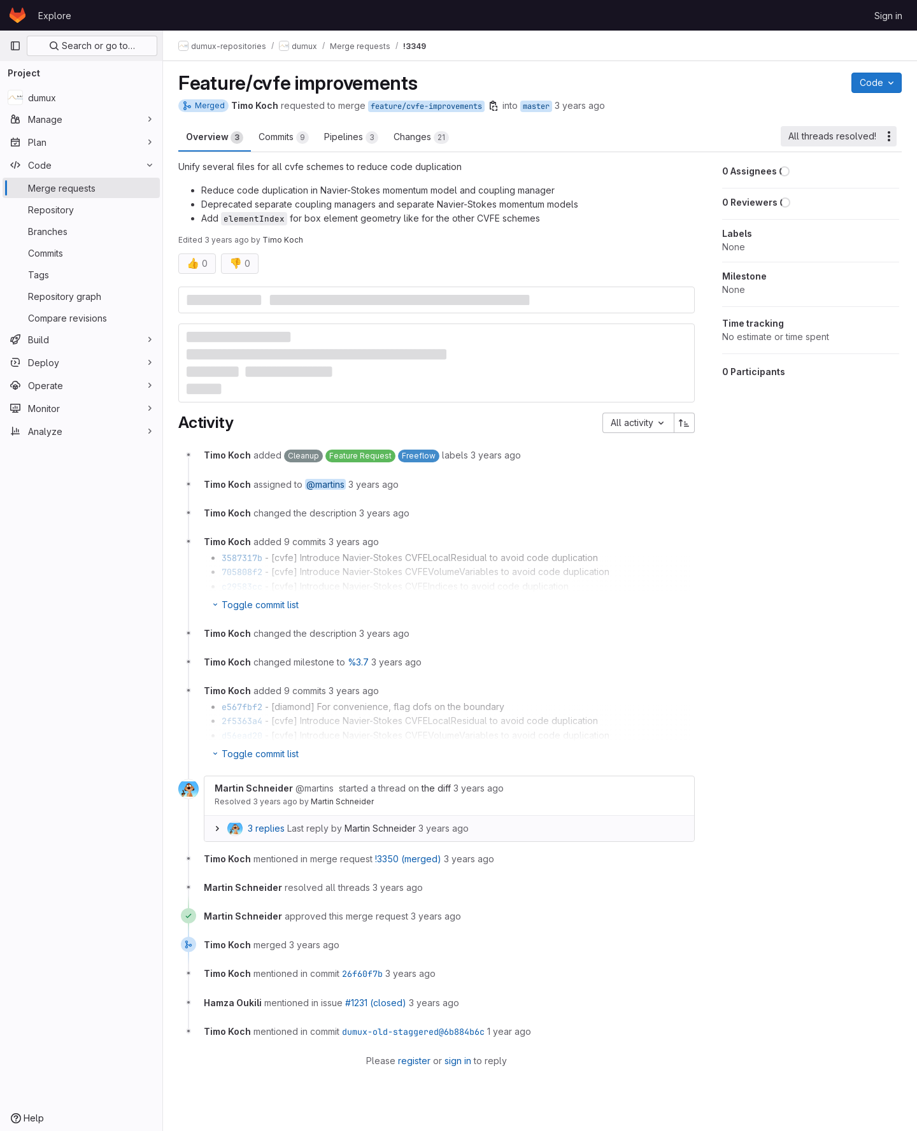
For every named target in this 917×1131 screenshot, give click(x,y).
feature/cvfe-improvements (426, 106)
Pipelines (351, 137)
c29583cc (242, 586)
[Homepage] (17, 15)
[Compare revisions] (81, 318)
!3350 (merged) (408, 858)
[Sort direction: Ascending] (684, 423)
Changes (421, 137)
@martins (325, 484)
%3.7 (358, 662)
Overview (214, 137)
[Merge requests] (81, 188)
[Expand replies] (217, 828)
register (414, 1060)
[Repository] (81, 209)
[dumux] (81, 97)
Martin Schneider (342, 801)
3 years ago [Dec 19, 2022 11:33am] (226, 240)
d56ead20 (242, 735)
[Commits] (81, 253)
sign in (457, 1060)
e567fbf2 (242, 707)
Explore (54, 15)
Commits (284, 137)
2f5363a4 (242, 721)
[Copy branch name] (493, 105)
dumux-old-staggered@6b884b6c (413, 1031)
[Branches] (81, 231)
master (536, 106)
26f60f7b (362, 973)
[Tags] (81, 274)
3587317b (242, 558)
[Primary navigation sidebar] (15, 46)
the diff (436, 788)
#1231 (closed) (375, 1002)
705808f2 (242, 572)
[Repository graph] (81, 296)
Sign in (888, 15)
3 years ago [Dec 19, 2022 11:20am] (580, 105)
